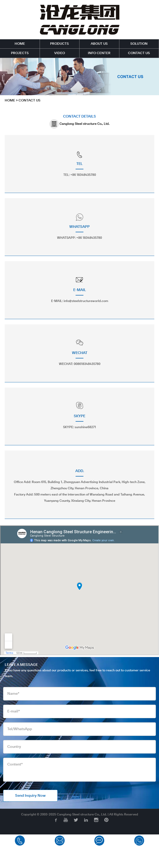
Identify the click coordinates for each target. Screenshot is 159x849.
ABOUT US (99, 44)
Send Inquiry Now (30, 795)
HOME (20, 44)
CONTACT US (139, 53)
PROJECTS (20, 53)
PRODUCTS (59, 44)
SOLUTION (139, 44)
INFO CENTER (99, 53)
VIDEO (59, 53)
